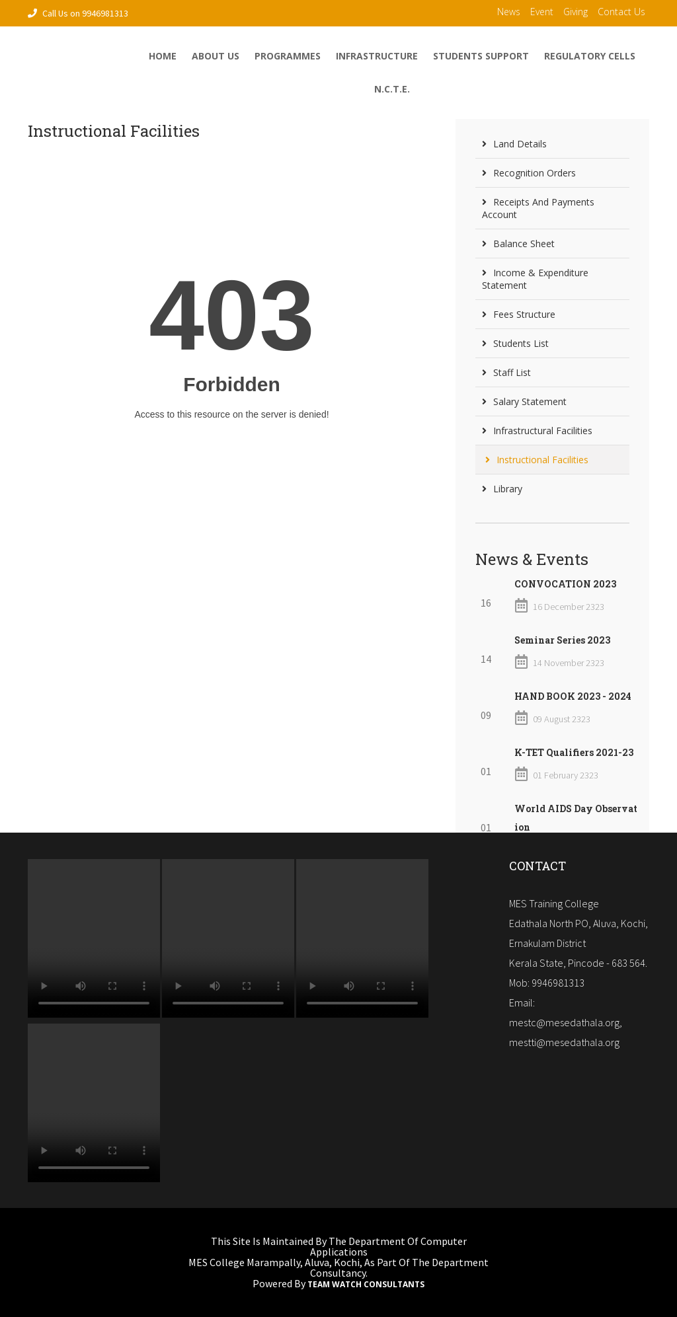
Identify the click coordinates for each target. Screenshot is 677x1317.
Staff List (506, 372)
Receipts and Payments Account (538, 208)
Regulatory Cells (589, 56)
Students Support (481, 56)
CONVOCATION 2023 (565, 584)
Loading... (232, 345)
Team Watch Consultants (365, 1284)
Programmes (288, 56)
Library (502, 488)
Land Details (514, 143)
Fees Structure (518, 314)
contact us (621, 11)
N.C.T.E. (392, 89)
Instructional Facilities (536, 459)
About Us (215, 56)
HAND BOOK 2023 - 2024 (572, 696)
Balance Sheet (518, 243)
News (508, 11)
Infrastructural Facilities (537, 430)
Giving (575, 11)
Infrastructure (377, 56)
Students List (515, 343)
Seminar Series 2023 (562, 640)
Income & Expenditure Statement (535, 278)
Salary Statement (524, 401)
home (163, 56)
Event (541, 11)
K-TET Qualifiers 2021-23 (573, 752)
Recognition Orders (529, 173)
